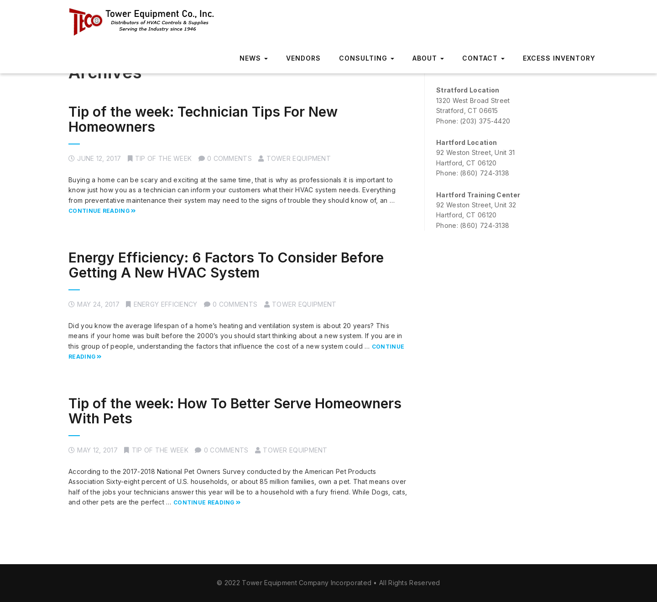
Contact (483, 58)
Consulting (366, 58)
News (254, 58)
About (428, 58)
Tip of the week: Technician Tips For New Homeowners (203, 119)
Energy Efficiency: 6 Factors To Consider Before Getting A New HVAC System (226, 265)
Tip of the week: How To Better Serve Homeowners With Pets (235, 411)
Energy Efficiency (166, 304)
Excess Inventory (559, 58)
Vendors (303, 58)
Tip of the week (163, 158)
